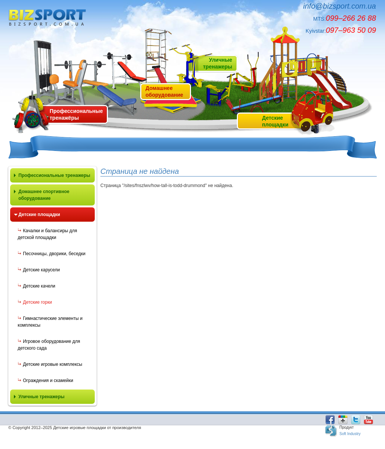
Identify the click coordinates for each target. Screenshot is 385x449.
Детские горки (37, 302)
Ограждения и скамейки (48, 380)
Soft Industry (350, 434)
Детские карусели (41, 269)
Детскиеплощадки (275, 121)
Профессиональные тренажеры (54, 175)
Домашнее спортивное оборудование (44, 195)
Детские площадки (39, 214)
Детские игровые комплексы (52, 364)
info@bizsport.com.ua (339, 6)
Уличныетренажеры (217, 63)
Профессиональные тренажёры (76, 114)
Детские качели (39, 286)
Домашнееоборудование (164, 91)
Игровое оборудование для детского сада (49, 345)
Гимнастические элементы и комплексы (50, 322)
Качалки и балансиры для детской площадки (47, 234)
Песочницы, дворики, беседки (54, 253)
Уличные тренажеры (41, 396)
